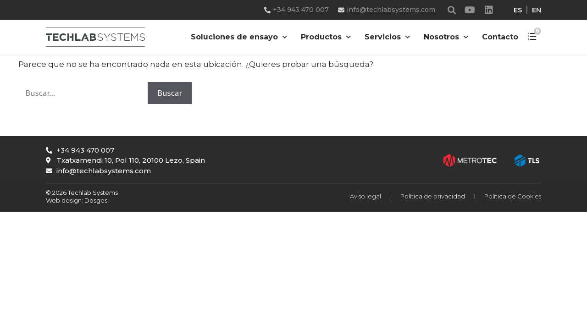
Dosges (95, 200)
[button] (452, 9)
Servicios (387, 37)
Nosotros (446, 37)
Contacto (500, 37)
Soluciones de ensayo (239, 37)
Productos (326, 37)
